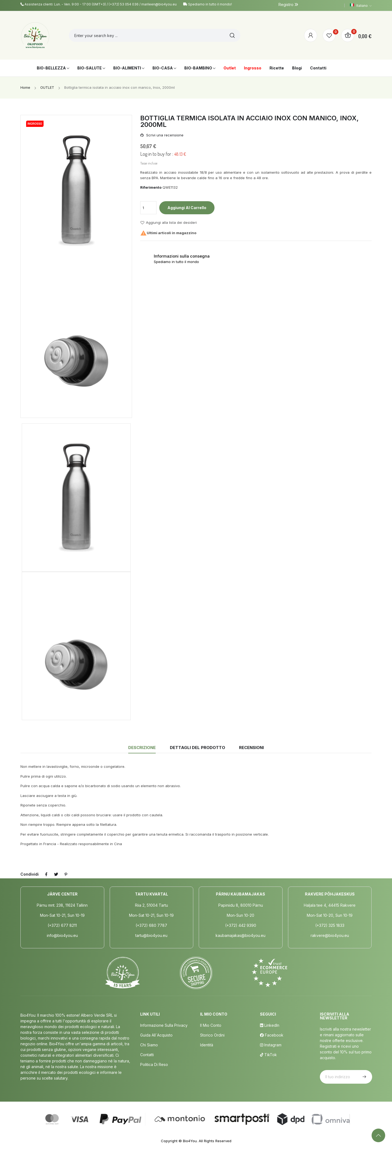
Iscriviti (363, 1077)
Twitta (56, 874)
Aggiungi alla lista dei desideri (168, 223)
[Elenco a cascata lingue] (361, 5)
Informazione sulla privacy (164, 1025)
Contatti (147, 1054)
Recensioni (251, 747)
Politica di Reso (154, 1064)
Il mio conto (210, 1025)
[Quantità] (148, 207)
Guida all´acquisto (156, 1035)
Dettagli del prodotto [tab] (197, 747)
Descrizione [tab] (142, 747)
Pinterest (66, 874)
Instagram (270, 1045)
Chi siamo (149, 1045)
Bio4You (190, 1141)
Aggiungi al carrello (186, 207)
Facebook (271, 1035)
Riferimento (150, 187)
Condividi (46, 874)
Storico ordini (212, 1035)
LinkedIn (269, 1025)
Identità (206, 1045)
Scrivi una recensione (164, 135)
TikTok (268, 1054)
